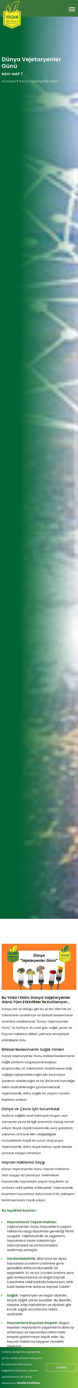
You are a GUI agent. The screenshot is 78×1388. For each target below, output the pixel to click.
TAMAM (61, 1367)
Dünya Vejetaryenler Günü (38, 81)
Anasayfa (9, 81)
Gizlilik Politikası (29, 1383)
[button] (71, 8)
